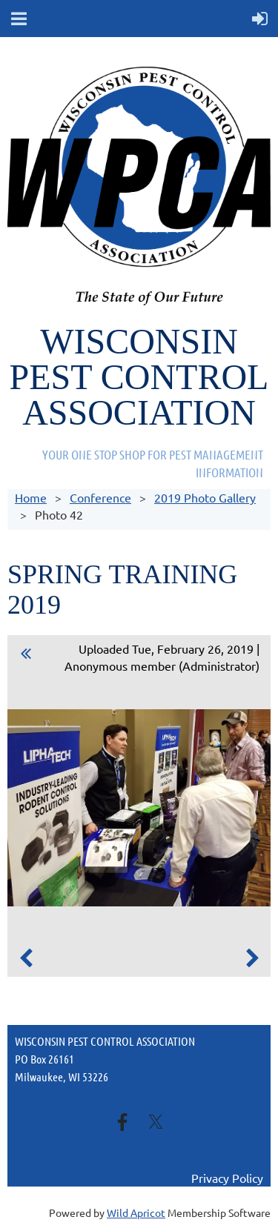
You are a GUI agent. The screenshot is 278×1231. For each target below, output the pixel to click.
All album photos (26, 656)
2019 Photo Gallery (205, 497)
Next (252, 958)
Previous (25, 958)
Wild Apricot (136, 1212)
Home (31, 497)
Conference (100, 497)
